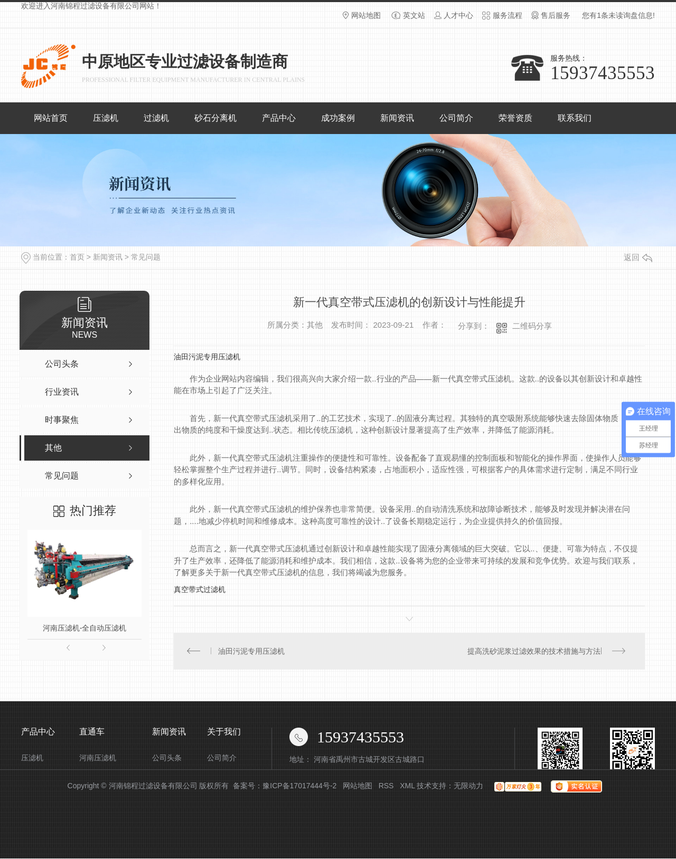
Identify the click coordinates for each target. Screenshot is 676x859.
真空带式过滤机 (200, 589)
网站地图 (366, 15)
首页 (77, 257)
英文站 (414, 15)
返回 (638, 257)
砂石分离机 (215, 117)
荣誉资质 (515, 117)
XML (407, 786)
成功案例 (338, 117)
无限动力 (468, 786)
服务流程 (507, 15)
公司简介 (456, 117)
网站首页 (51, 117)
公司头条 (167, 758)
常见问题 (146, 257)
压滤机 (105, 117)
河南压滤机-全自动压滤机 (85, 628)
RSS (386, 786)
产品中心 (279, 117)
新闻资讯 (397, 117)
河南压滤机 (97, 758)
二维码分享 (532, 325)
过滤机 (156, 117)
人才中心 (458, 15)
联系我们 (575, 117)
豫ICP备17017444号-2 (299, 786)
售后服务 (555, 15)
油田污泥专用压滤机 (207, 356)
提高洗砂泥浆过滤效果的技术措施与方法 (533, 651)
